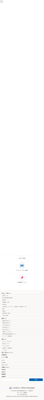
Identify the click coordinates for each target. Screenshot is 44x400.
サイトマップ (5, 364)
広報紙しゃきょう (6, 367)
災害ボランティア (6, 343)
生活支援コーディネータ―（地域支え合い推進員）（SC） (14, 306)
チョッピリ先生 (5, 345)
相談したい (4, 318)
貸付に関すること (6, 329)
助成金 (3, 311)
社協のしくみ (5, 295)
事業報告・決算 (5, 302)
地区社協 (4, 304)
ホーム (3, 360)
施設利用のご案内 (6, 313)
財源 (3, 308)
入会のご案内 (5, 315)
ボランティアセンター (7, 341)
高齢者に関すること (6, 320)
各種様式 (4, 376)
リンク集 (4, 350)
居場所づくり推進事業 (7, 348)
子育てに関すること (6, 325)
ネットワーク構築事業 (7, 336)
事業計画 (4, 300)
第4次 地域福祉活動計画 (7, 297)
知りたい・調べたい (6, 293)
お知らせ (4, 371)
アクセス (4, 362)
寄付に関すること (6, 327)
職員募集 (4, 374)
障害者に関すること (6, 322)
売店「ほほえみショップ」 (8, 352)
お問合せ (4, 369)
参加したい (4, 339)
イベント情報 (5, 357)
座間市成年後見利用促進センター (9, 334)
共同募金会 (4, 354)
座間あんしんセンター (7, 331)
